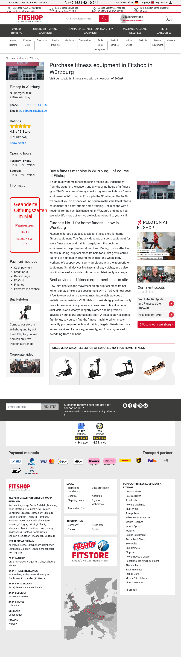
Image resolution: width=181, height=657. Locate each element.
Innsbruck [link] (20, 561)
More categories (164, 34)
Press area (98, 525)
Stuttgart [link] (26, 536)
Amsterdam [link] (14, 574)
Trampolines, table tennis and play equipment (90, 34)
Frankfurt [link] (21, 516)
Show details (18, 146)
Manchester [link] (47, 548)
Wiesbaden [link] (38, 536)
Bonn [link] (11, 509)
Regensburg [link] (15, 532)
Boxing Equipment (136, 534)
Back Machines (134, 569)
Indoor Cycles (133, 526)
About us (97, 496)
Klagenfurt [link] (33, 561)
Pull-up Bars (132, 573)
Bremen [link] (46, 509)
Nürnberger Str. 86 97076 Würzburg (21, 99)
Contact (43, 2)
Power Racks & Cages (138, 556)
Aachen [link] (12, 505)
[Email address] (23, 406)
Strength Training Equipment (45, 34)
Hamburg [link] (43, 516)
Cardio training (16, 34)
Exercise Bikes (133, 496)
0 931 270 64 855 (36, 108)
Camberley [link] (48, 545)
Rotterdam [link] (41, 578)
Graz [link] (11, 561)
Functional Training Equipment (142, 560)
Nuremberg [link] (46, 528)
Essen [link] (11, 516)
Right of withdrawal (98, 502)
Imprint (24, 2)
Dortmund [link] (14, 513)
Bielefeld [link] (41, 505)
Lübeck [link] (41, 524)
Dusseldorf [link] (37, 513)
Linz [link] (42, 561)
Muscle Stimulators (136, 578)
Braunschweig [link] (33, 509)
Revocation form (77, 508)
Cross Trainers (133, 491)
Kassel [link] (46, 520)
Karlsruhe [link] (36, 520)
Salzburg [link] (50, 561)
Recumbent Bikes (135, 539)
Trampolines (132, 513)
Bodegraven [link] (29, 574)
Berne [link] (19, 587)
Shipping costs (76, 500)
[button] (137, 194)
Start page (11, 62)
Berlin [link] (33, 505)
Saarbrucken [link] (40, 532)
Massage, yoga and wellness (135, 34)
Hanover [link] (13, 520)
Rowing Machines (135, 504)
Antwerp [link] (13, 596)
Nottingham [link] (15, 552)
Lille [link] (10, 605)
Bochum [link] (51, 505)
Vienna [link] (12, 565)
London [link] (35, 548)
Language (147, 2)
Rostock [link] (27, 532)
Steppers (130, 552)
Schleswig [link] (13, 536)
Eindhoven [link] (14, 578)
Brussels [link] (23, 596)
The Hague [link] (43, 574)
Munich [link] (25, 528)
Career (33, 2)
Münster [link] (34, 528)
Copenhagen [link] (15, 614)
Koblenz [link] (12, 524)
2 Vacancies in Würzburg (156, 328)
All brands (131, 589)
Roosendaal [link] (27, 578)
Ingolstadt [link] (24, 520)
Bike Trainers (133, 548)
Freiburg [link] (32, 516)
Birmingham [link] (34, 545)
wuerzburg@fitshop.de (33, 114)
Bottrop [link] (19, 509)
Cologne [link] (22, 524)
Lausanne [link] (28, 587)
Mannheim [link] (14, 528)
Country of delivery (127, 2)
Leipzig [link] (32, 524)
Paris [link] (16, 605)
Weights (130, 530)
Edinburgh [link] (14, 548)
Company (14, 2)
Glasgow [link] (25, 548)
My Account (164, 2)
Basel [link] (11, 587)
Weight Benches (134, 522)
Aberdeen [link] (13, 545)
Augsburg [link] (23, 505)
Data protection (100, 487)
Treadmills (131, 500)
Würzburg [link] (50, 536)
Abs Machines (133, 565)
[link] (125, 406)
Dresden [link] (25, 513)
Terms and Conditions (74, 489)
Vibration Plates (134, 582)
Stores (22, 62)
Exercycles (131, 543)
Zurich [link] (38, 587)
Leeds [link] (23, 545)
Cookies (72, 496)
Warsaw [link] (12, 623)
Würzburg (34, 62)
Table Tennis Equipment (138, 517)
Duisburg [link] (49, 513)
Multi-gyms (132, 508)
